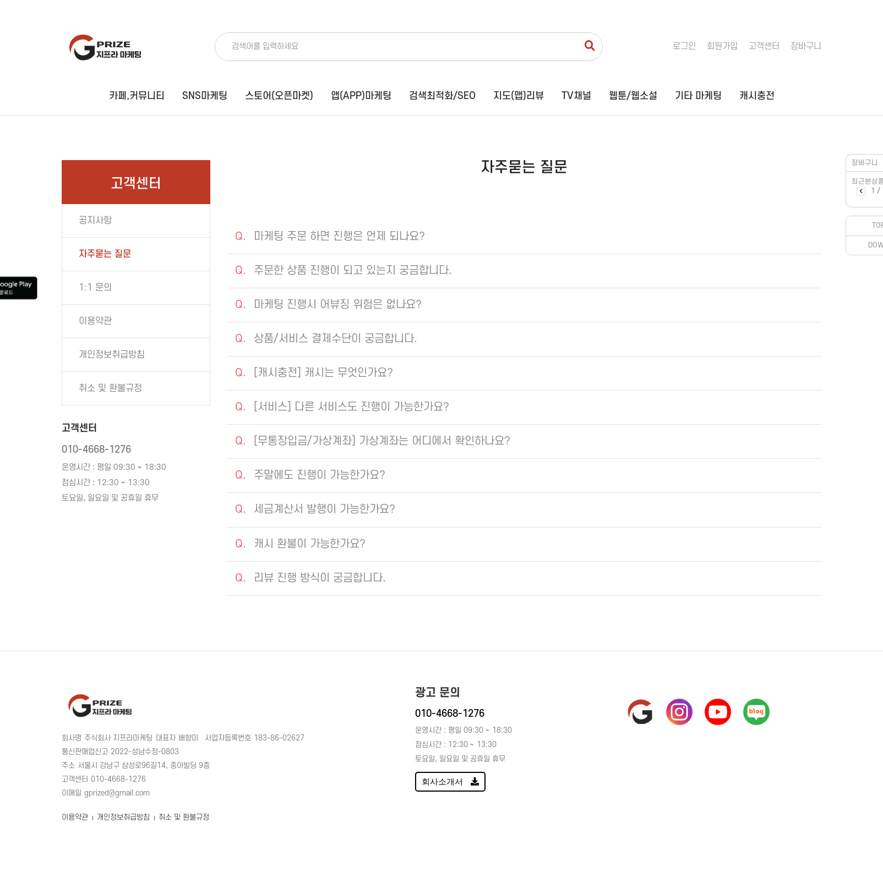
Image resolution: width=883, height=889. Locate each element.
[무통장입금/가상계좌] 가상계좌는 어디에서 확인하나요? (372, 441)
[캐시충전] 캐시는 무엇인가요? (314, 373)
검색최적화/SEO (442, 96)
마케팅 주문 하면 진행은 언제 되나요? (330, 237)
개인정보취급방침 (123, 817)
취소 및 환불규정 (184, 817)
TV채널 (576, 96)
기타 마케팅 (698, 96)
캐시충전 (757, 96)
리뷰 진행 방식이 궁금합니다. (310, 578)
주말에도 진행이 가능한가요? (310, 475)
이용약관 (75, 817)
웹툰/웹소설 (633, 96)
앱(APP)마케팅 (361, 96)
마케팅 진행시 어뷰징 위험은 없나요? (328, 305)
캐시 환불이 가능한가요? (300, 544)
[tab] (524, 237)
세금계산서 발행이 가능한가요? (315, 509)
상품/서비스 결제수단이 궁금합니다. (326, 339)
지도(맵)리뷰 (518, 96)
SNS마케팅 (204, 96)
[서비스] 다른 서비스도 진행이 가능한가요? (342, 407)
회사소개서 (450, 781)
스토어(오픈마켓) (279, 96)
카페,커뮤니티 (137, 96)
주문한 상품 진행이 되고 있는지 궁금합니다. (343, 271)
